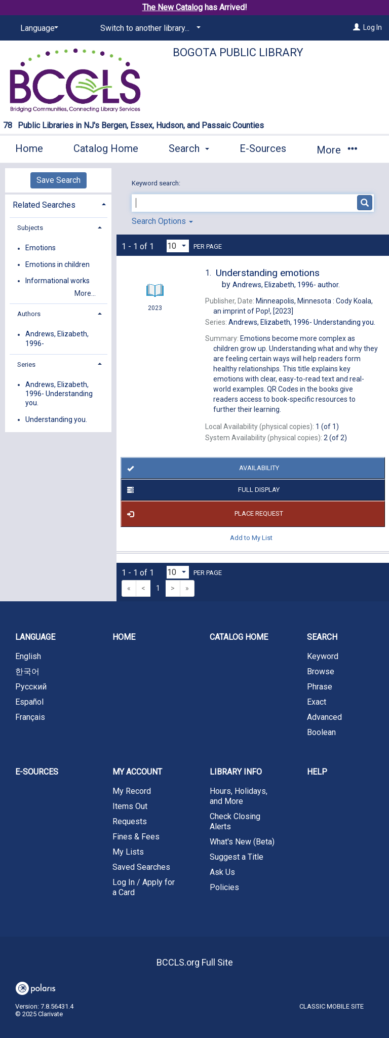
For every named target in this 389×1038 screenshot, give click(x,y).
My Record (131, 791)
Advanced (324, 717)
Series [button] (26, 364)
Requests (129, 821)
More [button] (337, 150)
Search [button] (189, 148)
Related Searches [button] (44, 205)
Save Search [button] (58, 180)
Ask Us (222, 872)
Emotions (40, 248)
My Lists (128, 852)
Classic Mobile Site (331, 1006)
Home (29, 148)
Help (317, 772)
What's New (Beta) (242, 842)
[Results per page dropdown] (178, 246)
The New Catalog (172, 7)
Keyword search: (157, 183)
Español (29, 702)
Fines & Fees (136, 836)
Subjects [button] (30, 228)
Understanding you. (56, 419)
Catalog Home (105, 148)
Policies (224, 887)
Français (30, 717)
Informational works (57, 281)
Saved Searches (141, 867)
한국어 (27, 671)
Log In (372, 27)
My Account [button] (137, 772)
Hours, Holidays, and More (238, 796)
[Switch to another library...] (148, 28)
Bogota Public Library (238, 52)
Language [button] (35, 637)
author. (286, 285)
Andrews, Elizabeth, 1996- (57, 339)
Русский (31, 686)
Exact (316, 702)
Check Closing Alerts (235, 821)
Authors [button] (29, 314)
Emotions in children (57, 264)
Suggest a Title (236, 857)
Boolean (321, 732)
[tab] (58, 204)
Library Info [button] (236, 772)
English (28, 656)
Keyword (322, 656)
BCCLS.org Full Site (195, 962)
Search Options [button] (162, 221)
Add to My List (251, 538)
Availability (201, 468)
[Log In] (356, 27)
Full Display (202, 489)
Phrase (319, 686)
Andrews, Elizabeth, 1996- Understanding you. (59, 393)
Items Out (129, 806)
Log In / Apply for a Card (143, 887)
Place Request (203, 514)
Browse (320, 671)
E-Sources (263, 148)
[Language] (37, 28)
